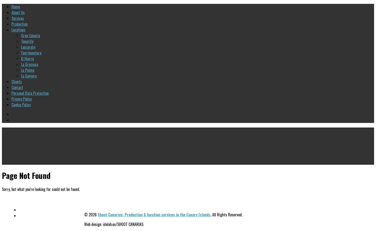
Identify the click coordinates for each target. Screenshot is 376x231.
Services (18, 18)
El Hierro (27, 58)
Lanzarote (28, 47)
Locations (18, 30)
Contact (17, 87)
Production (20, 24)
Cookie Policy (21, 105)
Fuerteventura (31, 53)
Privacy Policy (22, 99)
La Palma (27, 70)
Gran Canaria (30, 35)
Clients (17, 82)
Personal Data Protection (30, 93)
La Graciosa (29, 64)
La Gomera (29, 76)
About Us (18, 12)
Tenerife (27, 41)
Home (16, 7)
